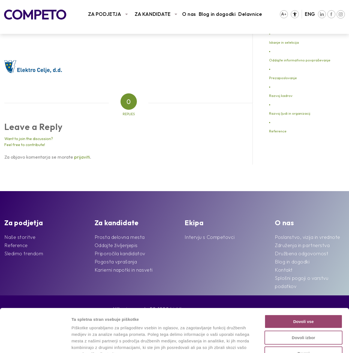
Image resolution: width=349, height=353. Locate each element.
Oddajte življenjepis (116, 245)
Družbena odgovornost (301, 253)
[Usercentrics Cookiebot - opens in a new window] (35, 342)
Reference (278, 131)
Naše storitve (19, 237)
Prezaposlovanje (283, 78)
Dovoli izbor (303, 297)
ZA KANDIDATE (153, 14)
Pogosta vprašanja (116, 262)
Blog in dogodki (217, 14)
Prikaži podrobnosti (283, 342)
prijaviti (82, 157)
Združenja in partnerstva (302, 245)
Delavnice (250, 14)
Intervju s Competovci (209, 237)
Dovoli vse (303, 280)
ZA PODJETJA (104, 14)
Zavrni (303, 312)
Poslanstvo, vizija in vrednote (307, 237)
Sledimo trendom (23, 253)
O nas (189, 14)
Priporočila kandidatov (120, 253)
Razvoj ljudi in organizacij (289, 113)
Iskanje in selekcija (284, 42)
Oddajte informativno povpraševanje (299, 60)
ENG (310, 14)
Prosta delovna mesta (120, 237)
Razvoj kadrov (281, 95)
